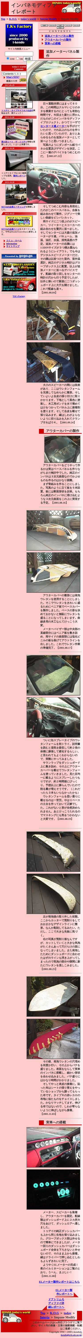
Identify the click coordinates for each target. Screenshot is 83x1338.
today (67, 1313)
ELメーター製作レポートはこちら (59, 1281)
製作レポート (19, 176)
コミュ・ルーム (14, 240)
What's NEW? (12, 77)
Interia (44, 1317)
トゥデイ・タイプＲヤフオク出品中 (17, 110)
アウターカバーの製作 (58, 39)
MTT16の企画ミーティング (13, 207)
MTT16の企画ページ (10, 229)
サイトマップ (12, 246)
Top (3, 19)
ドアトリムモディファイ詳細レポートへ (56, 1303)
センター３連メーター (53, 126)
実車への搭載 (53, 43)
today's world (28, 19)
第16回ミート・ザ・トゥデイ (14, 142)
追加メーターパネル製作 (59, 35)
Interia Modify (48, 19)
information (11, 243)
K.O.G (13, 19)
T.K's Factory (19, 296)
